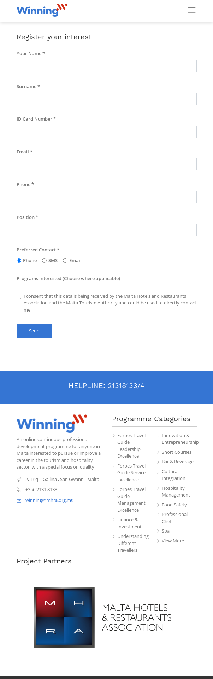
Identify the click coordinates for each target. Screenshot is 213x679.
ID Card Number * (36, 119)
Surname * (28, 86)
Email (72, 260)
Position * (27, 217)
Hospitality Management (176, 491)
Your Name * (31, 53)
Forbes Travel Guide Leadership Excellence (131, 445)
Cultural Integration (173, 475)
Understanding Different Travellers (133, 543)
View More (173, 541)
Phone (27, 260)
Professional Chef (175, 517)
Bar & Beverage (178, 461)
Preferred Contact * (38, 249)
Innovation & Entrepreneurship (179, 439)
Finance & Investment (129, 523)
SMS (50, 260)
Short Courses (176, 452)
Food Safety (174, 504)
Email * (24, 152)
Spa (166, 531)
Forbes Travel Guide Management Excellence (131, 499)
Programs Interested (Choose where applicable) (68, 278)
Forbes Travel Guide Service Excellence (131, 473)
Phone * (25, 184)
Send (34, 330)
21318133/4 (126, 385)
